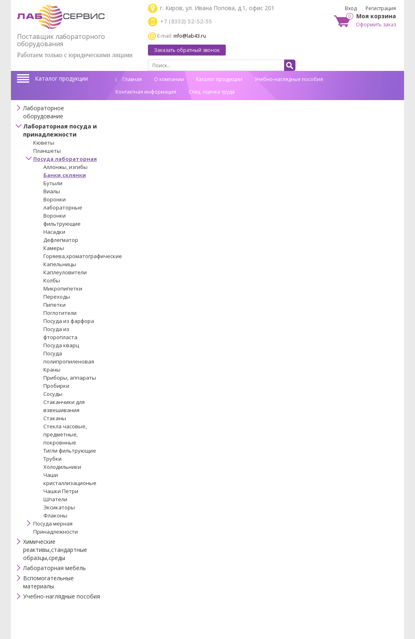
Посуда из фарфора (68, 321)
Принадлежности (55, 531)
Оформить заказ (376, 24)
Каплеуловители (65, 272)
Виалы (51, 191)
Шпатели (55, 499)
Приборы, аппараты (69, 377)
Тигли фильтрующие (69, 450)
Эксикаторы (59, 507)
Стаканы (54, 418)
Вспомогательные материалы (48, 582)
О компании (169, 79)
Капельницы (59, 264)
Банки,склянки (64, 175)
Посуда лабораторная (65, 158)
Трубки (52, 458)
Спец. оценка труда (211, 91)
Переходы (56, 296)
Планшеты (47, 150)
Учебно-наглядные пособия (289, 79)
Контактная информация (146, 91)
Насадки (54, 231)
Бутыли (52, 183)
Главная (129, 79)
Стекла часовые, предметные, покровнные (65, 434)
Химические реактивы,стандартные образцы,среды (55, 550)
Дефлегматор (60, 240)
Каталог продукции (61, 78)
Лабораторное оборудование (43, 112)
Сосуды (52, 394)
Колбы (51, 280)
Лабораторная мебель (54, 568)
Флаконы (55, 515)
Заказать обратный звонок (187, 50)
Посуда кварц (61, 345)
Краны (51, 369)
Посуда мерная (53, 523)
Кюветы (43, 142)
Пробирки (56, 385)
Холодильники (62, 466)
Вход (351, 8)
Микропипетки (62, 288)
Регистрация (381, 8)
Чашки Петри (60, 491)
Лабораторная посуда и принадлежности (60, 130)
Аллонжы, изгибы (65, 167)
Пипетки (54, 304)
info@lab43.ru (189, 35)
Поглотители (60, 312)
